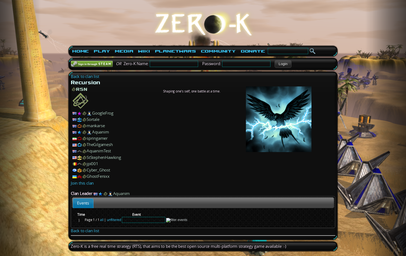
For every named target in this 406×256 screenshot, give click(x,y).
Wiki (144, 51)
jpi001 (92, 163)
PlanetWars (175, 51)
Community (218, 51)
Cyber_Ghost (98, 170)
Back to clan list (85, 76)
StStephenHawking (104, 157)
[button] (283, 64)
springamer (97, 138)
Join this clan (82, 183)
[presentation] (83, 203)
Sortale (93, 119)
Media (124, 51)
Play (102, 51)
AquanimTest (99, 150)
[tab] (83, 203)
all (101, 219)
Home (80, 51)
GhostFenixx (98, 176)
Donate (253, 51)
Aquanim (100, 132)
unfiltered (114, 219)
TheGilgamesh (100, 144)
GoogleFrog (102, 113)
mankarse (96, 125)
